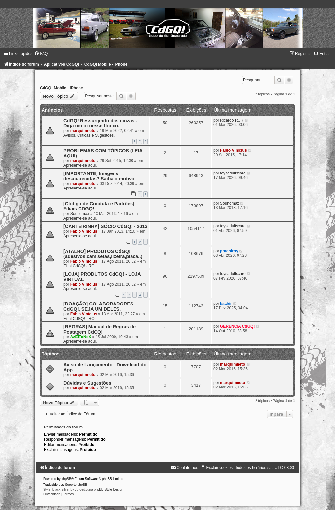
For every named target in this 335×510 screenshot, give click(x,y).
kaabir (226, 303)
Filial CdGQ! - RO (79, 266)
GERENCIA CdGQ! (237, 326)
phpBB (66, 479)
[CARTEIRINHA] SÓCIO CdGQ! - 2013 (105, 226)
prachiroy (229, 251)
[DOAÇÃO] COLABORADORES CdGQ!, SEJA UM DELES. (98, 306)
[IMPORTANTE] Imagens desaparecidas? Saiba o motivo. (99, 176)
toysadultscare (233, 173)
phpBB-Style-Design (108, 489)
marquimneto (83, 130)
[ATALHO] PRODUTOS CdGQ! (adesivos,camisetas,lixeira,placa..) (102, 254)
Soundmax (79, 213)
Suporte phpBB (76, 484)
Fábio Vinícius (233, 150)
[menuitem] (41, 53)
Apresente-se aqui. (80, 165)
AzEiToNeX (80, 337)
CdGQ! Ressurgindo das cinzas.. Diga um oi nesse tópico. (100, 123)
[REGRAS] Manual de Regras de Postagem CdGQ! (99, 329)
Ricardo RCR (231, 120)
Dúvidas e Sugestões (87, 383)
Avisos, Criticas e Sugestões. (89, 135)
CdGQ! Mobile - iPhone (61, 88)
